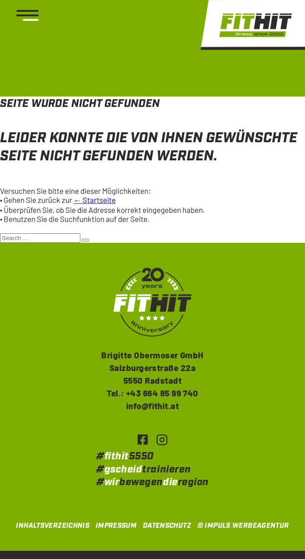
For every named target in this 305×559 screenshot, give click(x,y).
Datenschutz (167, 525)
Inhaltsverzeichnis (52, 525)
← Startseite (95, 199)
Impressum (116, 525)
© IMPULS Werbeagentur (243, 525)
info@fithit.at (152, 405)
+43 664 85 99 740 (162, 393)
